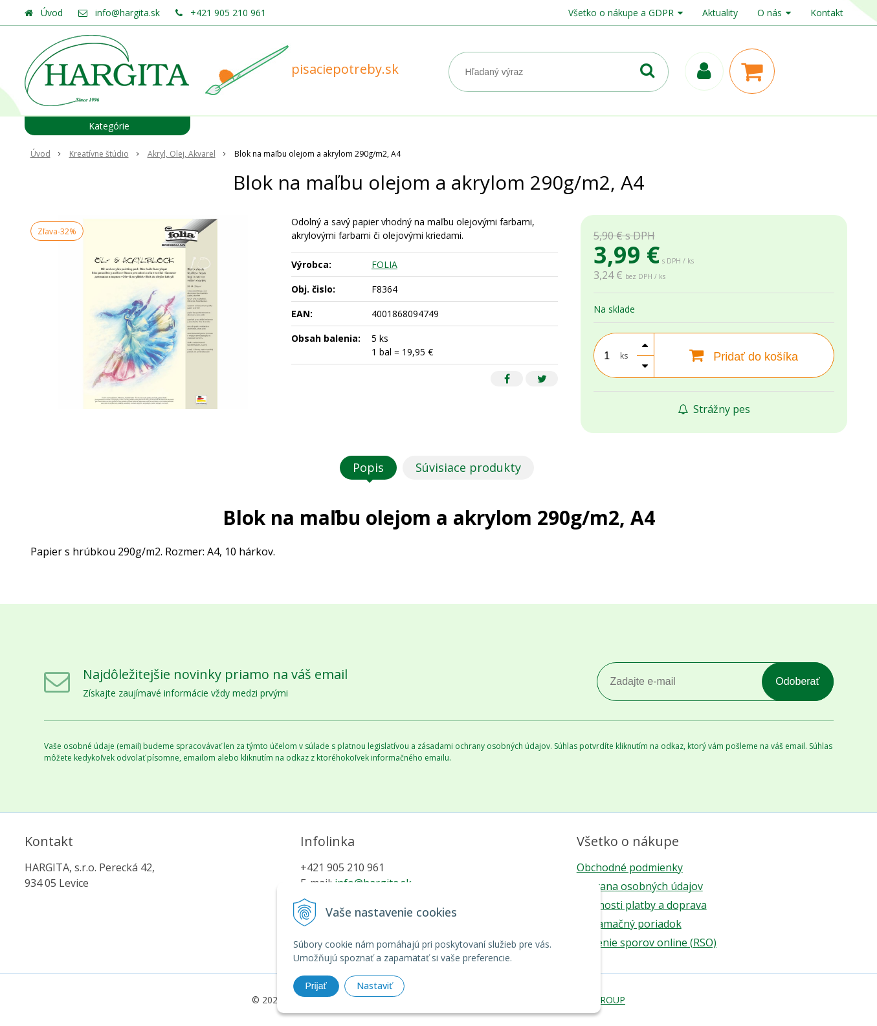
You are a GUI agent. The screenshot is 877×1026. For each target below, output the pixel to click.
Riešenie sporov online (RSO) (646, 942)
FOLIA (384, 264)
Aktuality (720, 12)
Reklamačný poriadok (629, 924)
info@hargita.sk (127, 12)
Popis (368, 467)
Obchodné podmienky (630, 867)
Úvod (52, 12)
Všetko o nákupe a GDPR (621, 12)
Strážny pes (714, 409)
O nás (769, 12)
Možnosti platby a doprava (642, 905)
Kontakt (826, 12)
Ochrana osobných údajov (640, 886)
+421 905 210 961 (228, 12)
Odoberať (797, 681)
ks (624, 355)
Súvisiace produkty (468, 467)
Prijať (316, 986)
